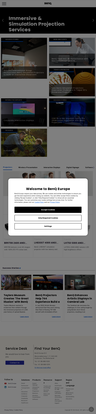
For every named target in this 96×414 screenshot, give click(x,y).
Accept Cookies (48, 210)
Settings (48, 226)
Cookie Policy (39, 202)
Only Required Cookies (48, 218)
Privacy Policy (55, 202)
